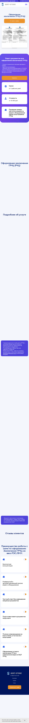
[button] (14, 21)
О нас (14, 711)
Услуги (14, 708)
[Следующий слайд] (28, 551)
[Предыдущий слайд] (1, 551)
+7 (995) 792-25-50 (14, 703)
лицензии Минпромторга (9, 353)
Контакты (14, 706)
